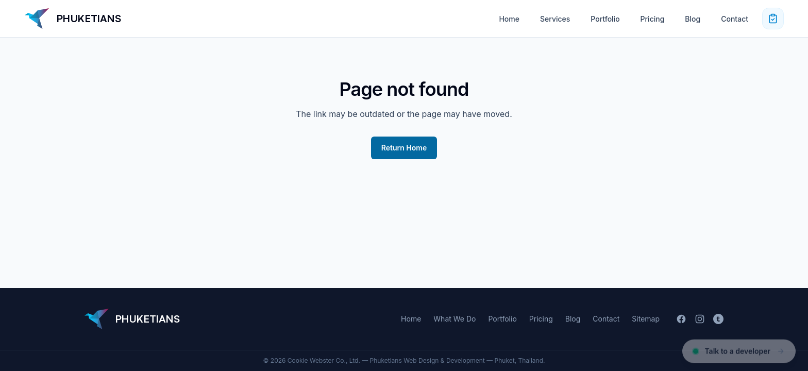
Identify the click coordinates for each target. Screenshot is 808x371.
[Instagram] (700, 319)
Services (555, 18)
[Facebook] (681, 319)
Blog (692, 18)
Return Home (404, 147)
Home (509, 18)
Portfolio (605, 18)
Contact (734, 18)
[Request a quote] (773, 18)
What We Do (454, 318)
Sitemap (646, 318)
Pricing (653, 18)
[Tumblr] (718, 319)
